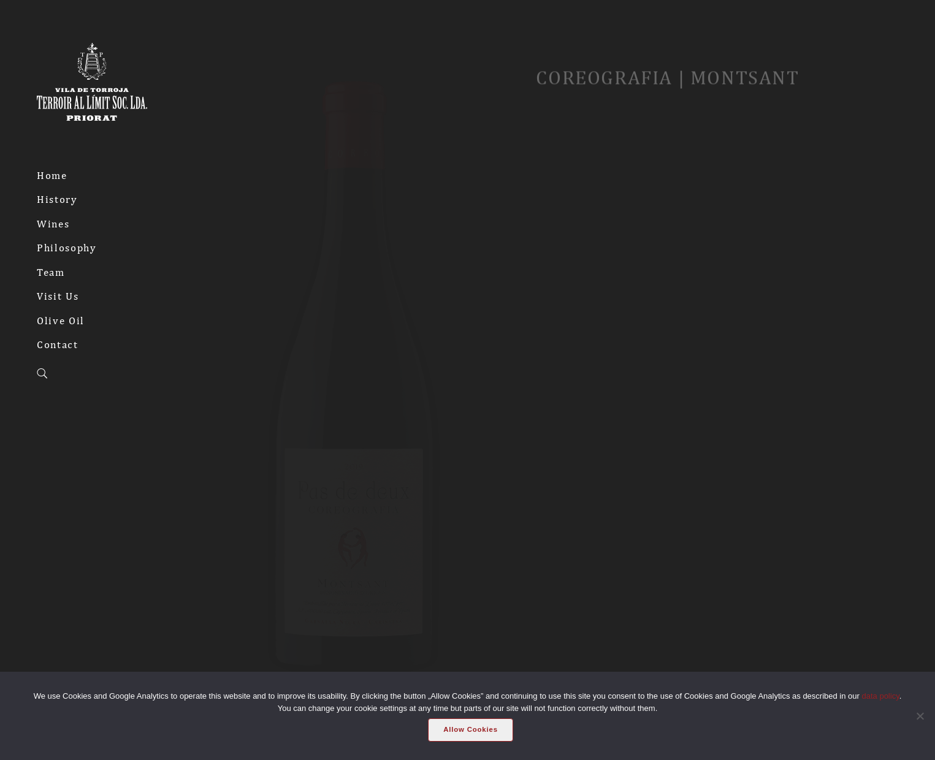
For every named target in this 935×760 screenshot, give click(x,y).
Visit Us (57, 296)
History (57, 199)
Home (52, 175)
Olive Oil (61, 320)
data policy (880, 696)
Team (51, 272)
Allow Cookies (470, 729)
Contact (57, 344)
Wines (53, 224)
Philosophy (67, 247)
